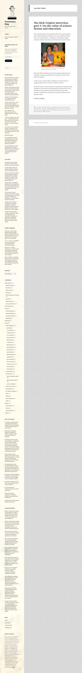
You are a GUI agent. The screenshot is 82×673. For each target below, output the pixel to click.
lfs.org (13, 667)
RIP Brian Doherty (9, 135)
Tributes (7, 413)
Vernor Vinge (10, 366)
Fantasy (7, 292)
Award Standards (10, 311)
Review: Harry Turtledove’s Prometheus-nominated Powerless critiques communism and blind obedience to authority (11, 570)
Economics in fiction (10, 316)
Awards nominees (11, 384)
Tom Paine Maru (61, 110)
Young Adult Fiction (10, 303)
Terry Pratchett (10, 359)
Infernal (35, 108)
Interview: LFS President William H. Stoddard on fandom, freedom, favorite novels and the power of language (11, 433)
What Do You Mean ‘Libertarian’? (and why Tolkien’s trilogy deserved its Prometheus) (11, 495)
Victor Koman (10, 369)
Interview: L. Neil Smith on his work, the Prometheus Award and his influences (12, 483)
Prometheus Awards (45, 108)
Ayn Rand (9, 328)
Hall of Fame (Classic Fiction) (12, 295)
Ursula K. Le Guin (11, 364)
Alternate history (10, 285)
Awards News (9, 373)
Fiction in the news (10, 386)
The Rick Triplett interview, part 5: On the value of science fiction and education (53, 25)
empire (67, 107)
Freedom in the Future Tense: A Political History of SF (12, 501)
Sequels (7, 299)
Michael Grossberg (47, 107)
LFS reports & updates (11, 391)
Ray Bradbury (10, 352)
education (63, 107)
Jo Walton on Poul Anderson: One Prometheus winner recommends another (11, 98)
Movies (7, 408)
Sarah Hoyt (9, 357)
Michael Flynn (10, 344)
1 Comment (47, 111)
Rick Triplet (36, 110)
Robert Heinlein (10, 354)
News (6, 323)
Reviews (6, 403)
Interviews (7, 320)
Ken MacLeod (10, 340)
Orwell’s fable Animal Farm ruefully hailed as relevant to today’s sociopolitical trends (11, 169)
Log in (6, 620)
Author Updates (9, 325)
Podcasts (8, 396)
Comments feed (8, 625)
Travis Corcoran (10, 361)
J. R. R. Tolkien (10, 335)
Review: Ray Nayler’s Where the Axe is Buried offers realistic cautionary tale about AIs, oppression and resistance (12, 533)
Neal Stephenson (10, 347)
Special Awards (9, 301)
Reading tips (8, 318)
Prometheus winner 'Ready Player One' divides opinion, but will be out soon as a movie (12, 164)
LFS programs (9, 388)
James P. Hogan (10, 337)
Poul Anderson (10, 349)
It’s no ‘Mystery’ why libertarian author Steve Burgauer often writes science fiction (11, 113)
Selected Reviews (9, 410)
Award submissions (10, 313)
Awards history (9, 371)
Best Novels (8, 288)
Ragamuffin (53, 108)
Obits (7, 393)
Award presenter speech (12, 380)
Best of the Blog (8, 306)
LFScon (39, 108)
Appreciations (8, 283)
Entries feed (7, 623)
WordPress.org (8, 627)
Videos (7, 401)
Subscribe (8, 60)
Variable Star (40, 111)
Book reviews (9, 405)
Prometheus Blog (10, 22)
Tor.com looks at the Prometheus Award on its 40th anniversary (12, 489)
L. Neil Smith (10, 342)
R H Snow (7, 231)
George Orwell (10, 332)
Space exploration (10, 398)
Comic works (9, 290)
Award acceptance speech (12, 376)
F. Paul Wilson (10, 330)
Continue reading (39, 98)
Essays (6, 308)
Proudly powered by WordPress (41, 122)
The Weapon (54, 110)
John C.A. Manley (9, 257)
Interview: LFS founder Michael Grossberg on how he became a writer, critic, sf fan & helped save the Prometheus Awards (12, 476)
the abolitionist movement (45, 110)
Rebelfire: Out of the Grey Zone (63, 108)
